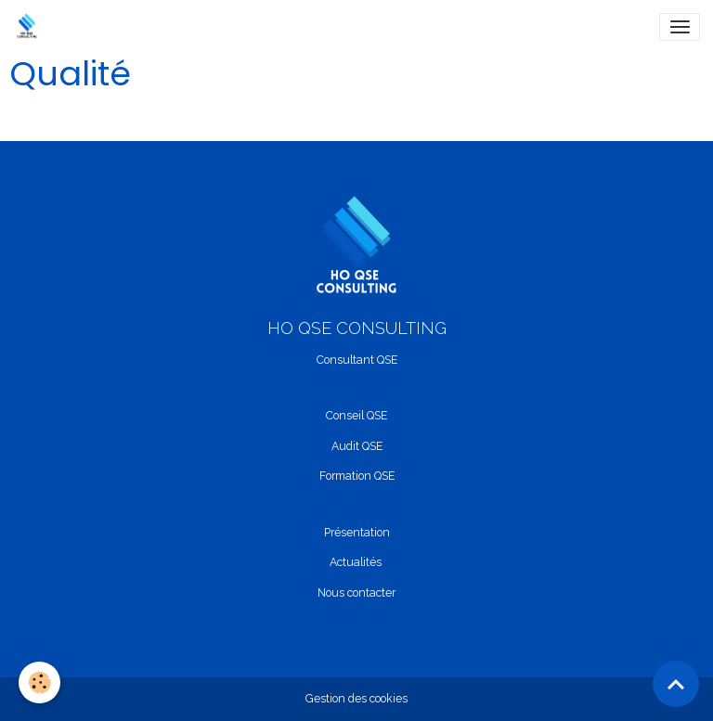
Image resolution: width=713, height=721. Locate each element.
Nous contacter (356, 592)
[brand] (30, 27)
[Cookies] (39, 682)
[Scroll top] (676, 684)
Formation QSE (357, 476)
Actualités (356, 562)
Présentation (357, 532)
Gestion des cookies (356, 698)
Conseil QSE (356, 415)
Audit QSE (356, 446)
